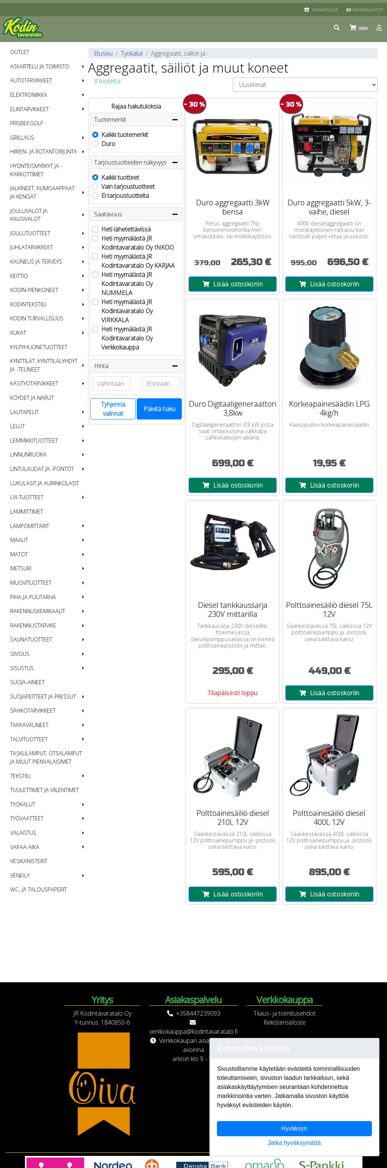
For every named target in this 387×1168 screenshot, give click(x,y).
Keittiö (19, 276)
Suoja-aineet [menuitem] (27, 682)
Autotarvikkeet (31, 80)
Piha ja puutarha (33, 597)
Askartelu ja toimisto (39, 66)
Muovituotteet (30, 582)
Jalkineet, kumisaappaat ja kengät (42, 192)
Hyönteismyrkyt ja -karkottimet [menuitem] (36, 170)
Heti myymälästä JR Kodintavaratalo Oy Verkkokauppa (127, 338)
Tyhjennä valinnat (113, 409)
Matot (19, 554)
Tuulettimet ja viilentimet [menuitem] (44, 790)
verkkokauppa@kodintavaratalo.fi (193, 1031)
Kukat (18, 332)
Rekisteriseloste (284, 1022)
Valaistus (23, 832)
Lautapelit (24, 412)
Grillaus (22, 137)
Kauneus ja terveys (36, 261)
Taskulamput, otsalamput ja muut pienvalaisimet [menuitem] (46, 757)
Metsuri (20, 568)
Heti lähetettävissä (126, 229)
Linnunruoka (28, 454)
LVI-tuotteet (26, 497)
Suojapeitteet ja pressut (43, 696)
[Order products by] (305, 85)
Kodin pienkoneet (34, 290)
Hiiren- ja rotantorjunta (43, 151)
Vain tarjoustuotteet (128, 186)
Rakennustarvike (33, 625)
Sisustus (22, 668)
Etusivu (103, 53)
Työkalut (22, 804)
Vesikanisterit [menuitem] (28, 861)
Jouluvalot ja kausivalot (29, 215)
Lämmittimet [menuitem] (26, 511)
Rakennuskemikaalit (37, 611)
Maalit (19, 540)
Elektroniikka (28, 94)
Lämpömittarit (29, 526)
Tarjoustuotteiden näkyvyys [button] (136, 162)
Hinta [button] (136, 365)
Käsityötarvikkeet (34, 383)
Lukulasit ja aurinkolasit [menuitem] (44, 483)
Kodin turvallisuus (36, 318)
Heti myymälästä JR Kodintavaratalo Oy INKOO (137, 243)
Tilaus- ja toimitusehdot (285, 1013)
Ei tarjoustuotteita (125, 195)
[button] (337, 27)
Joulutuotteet (30, 233)
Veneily (19, 875)
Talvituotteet (29, 739)
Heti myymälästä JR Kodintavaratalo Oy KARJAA (138, 261)
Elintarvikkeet (29, 109)
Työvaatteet (26, 818)
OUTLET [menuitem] (19, 52)
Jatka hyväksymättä (294, 1143)
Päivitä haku (159, 409)
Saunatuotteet (31, 639)
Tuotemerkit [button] (136, 119)
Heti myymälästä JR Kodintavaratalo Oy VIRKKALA (127, 311)
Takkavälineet (29, 724)
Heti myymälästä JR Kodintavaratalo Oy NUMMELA (127, 283)
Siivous (19, 653)
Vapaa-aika (24, 847)
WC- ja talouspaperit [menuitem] (38, 889)
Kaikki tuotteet (120, 177)
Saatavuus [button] (136, 214)
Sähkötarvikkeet (33, 710)
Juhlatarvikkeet (31, 247)
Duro (108, 144)
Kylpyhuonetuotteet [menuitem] (38, 347)
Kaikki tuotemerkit (124, 134)
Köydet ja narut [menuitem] (32, 397)
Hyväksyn (294, 1128)
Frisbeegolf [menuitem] (26, 123)
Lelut (17, 426)
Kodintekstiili (28, 304)
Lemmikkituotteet (34, 440)
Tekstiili (20, 776)
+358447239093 (198, 1013)
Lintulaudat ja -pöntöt (42, 468)
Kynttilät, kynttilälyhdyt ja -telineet (43, 365)
